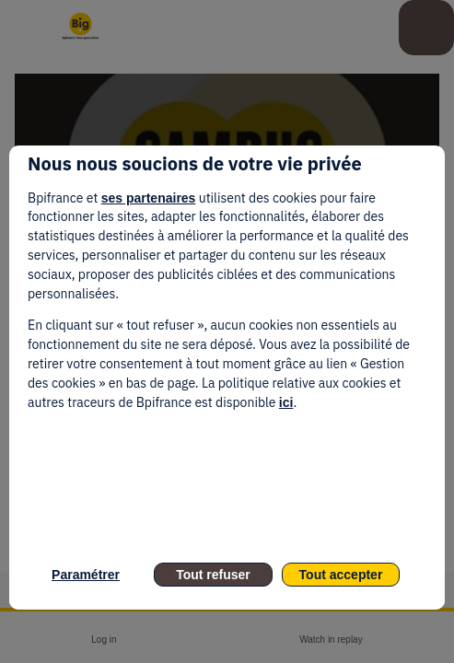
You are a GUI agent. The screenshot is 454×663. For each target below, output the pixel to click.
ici (286, 402)
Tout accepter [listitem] (341, 574)
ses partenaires (148, 198)
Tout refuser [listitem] (213, 574)
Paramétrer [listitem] (86, 574)
